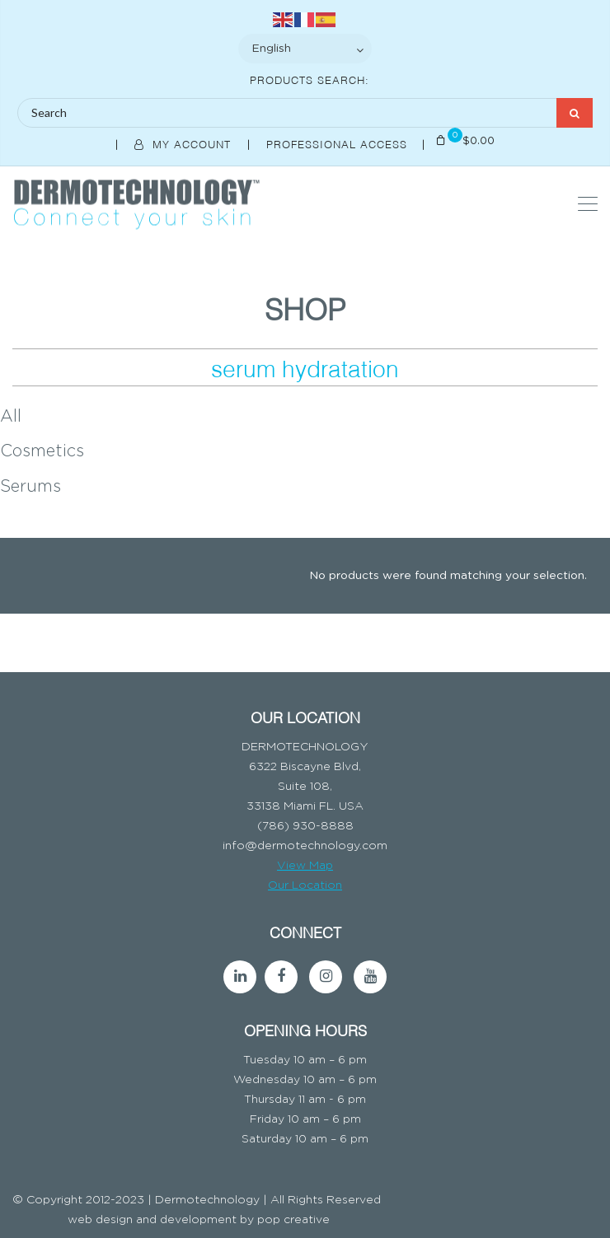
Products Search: (309, 79)
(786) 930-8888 (305, 826)
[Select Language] (305, 48)
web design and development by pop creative (199, 1220)
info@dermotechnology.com (305, 846)
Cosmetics (42, 451)
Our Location (305, 885)
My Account (184, 143)
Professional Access (338, 143)
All (10, 417)
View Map (305, 865)
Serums (30, 487)
